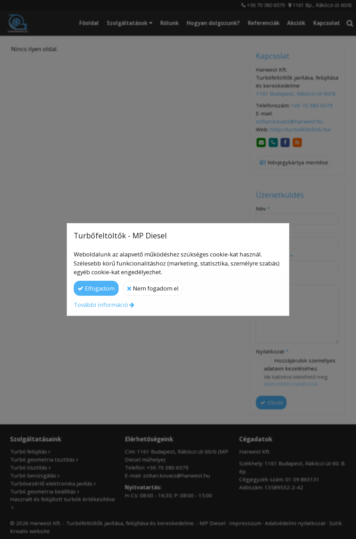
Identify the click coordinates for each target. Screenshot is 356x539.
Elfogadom (96, 288)
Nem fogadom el (153, 288)
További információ (101, 305)
